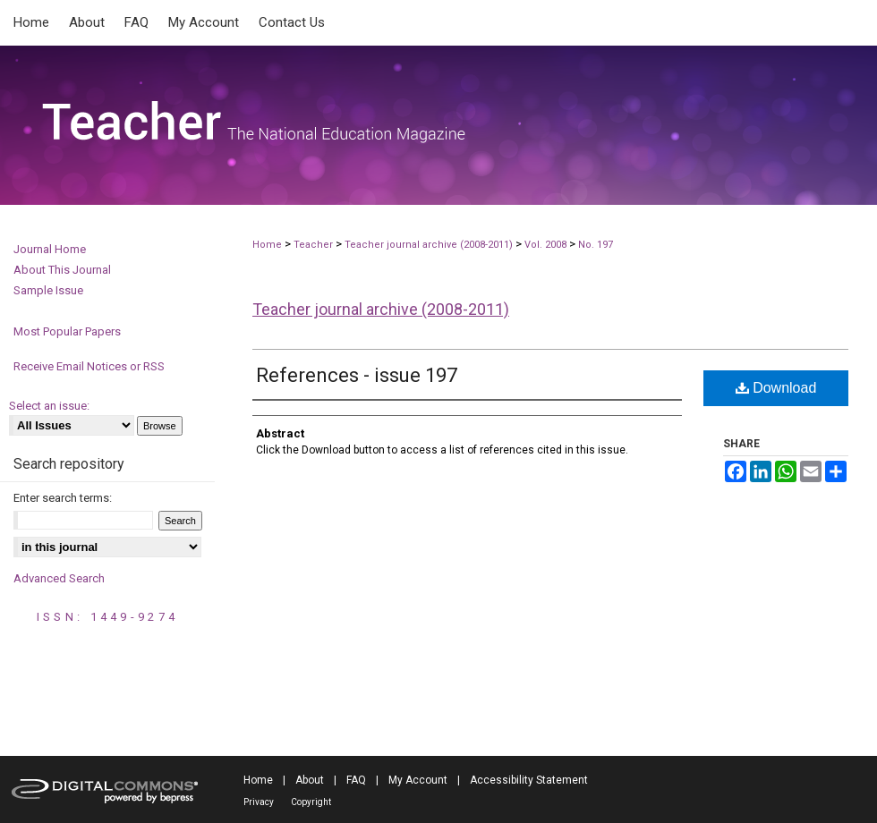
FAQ (356, 780)
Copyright (311, 802)
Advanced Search (59, 578)
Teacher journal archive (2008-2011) (429, 244)
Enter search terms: (62, 498)
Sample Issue (48, 290)
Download (776, 387)
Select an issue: (49, 405)
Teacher (313, 244)
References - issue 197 (356, 375)
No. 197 (595, 244)
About (309, 780)
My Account (417, 780)
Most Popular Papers (67, 331)
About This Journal (62, 269)
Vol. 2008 (546, 244)
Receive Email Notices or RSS (89, 366)
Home (267, 244)
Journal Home (49, 249)
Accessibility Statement (529, 780)
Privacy (258, 802)
